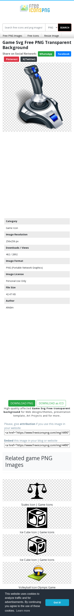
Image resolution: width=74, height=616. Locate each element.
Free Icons (33, 35)
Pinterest (11, 59)
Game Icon (12, 228)
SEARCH (64, 27)
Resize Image (51, 35)
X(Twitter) (28, 59)
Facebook (63, 54)
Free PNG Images (12, 35)
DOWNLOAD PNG (21, 403)
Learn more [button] (23, 610)
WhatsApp (46, 54)
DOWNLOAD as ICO (51, 403)
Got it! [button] (57, 602)
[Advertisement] (37, 174)
